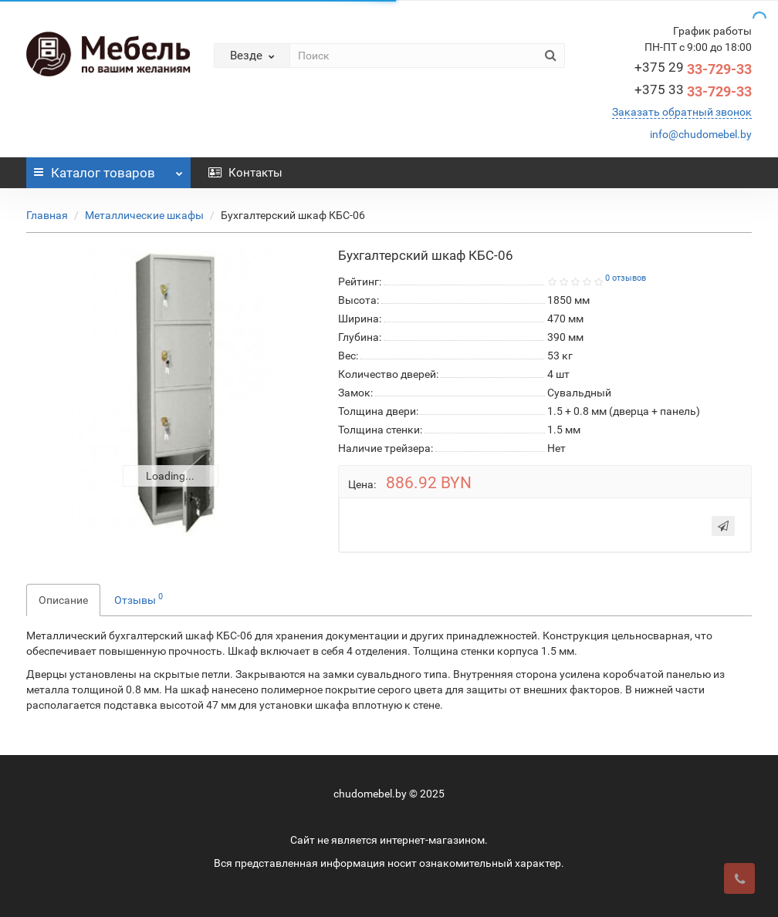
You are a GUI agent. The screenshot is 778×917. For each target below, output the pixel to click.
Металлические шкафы (144, 215)
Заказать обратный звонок (682, 112)
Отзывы (138, 598)
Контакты (245, 173)
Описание (63, 600)
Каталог (108, 168)
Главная (47, 215)
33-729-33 (693, 69)
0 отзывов (625, 278)
